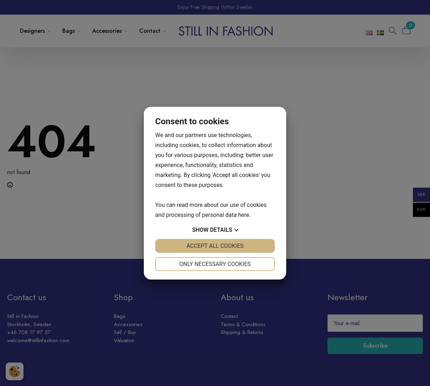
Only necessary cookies (215, 264)
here (243, 215)
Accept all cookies (215, 245)
